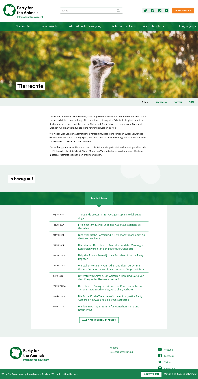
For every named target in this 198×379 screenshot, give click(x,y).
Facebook (166, 355)
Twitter (165, 362)
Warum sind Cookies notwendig (180, 374)
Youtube (165, 349)
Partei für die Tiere (123, 26)
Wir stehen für (152, 26)
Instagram (166, 368)
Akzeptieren (151, 374)
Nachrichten (23, 26)
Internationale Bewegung (85, 26)
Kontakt (114, 347)
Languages (186, 26)
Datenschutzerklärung (121, 351)
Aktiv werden (183, 11)
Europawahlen (50, 26)
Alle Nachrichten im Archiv (99, 320)
